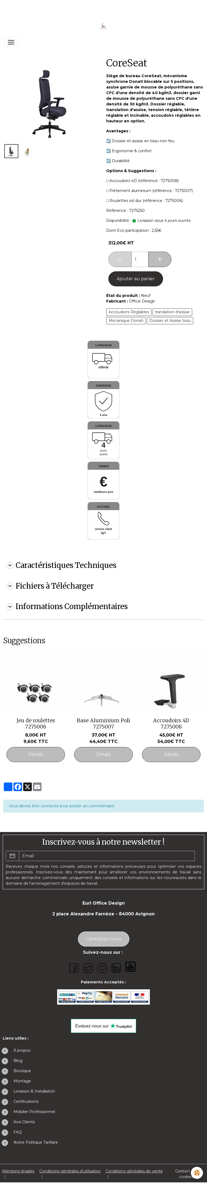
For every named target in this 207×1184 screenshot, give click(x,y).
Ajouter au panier (136, 278)
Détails (36, 754)
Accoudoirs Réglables (129, 312)
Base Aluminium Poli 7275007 (103, 723)
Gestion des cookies (186, 1174)
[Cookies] (197, 1173)
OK (198, 855)
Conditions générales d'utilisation (70, 1171)
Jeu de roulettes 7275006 (35, 723)
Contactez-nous (103, 938)
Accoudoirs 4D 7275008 (171, 723)
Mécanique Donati (126, 320)
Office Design (142, 301)
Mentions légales (18, 1171)
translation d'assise (172, 312)
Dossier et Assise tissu (170, 320)
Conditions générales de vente (134, 1171)
